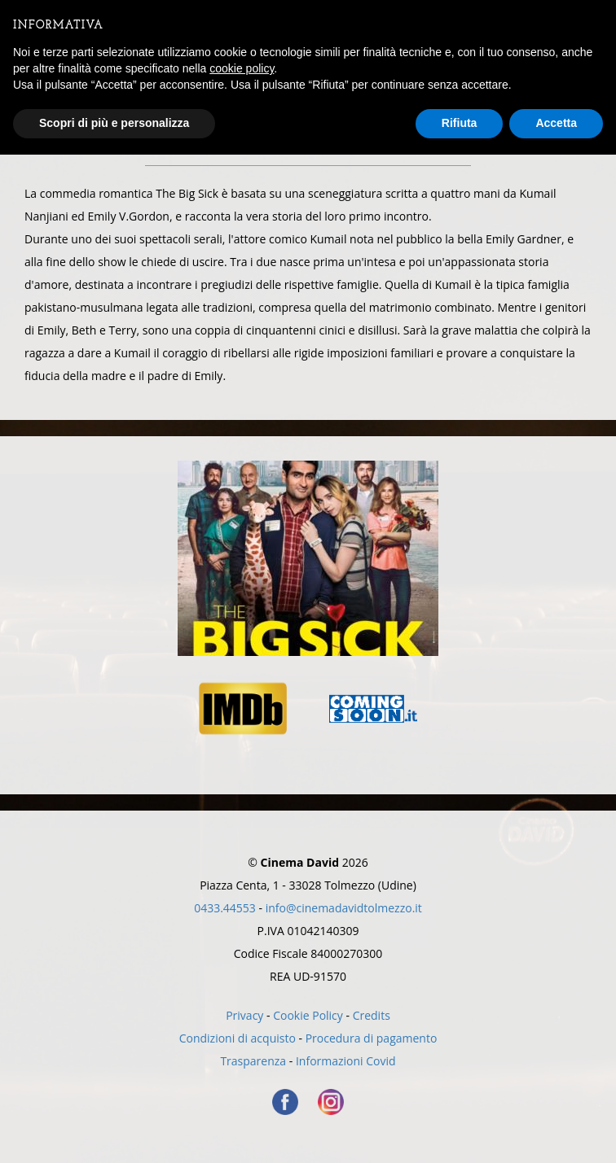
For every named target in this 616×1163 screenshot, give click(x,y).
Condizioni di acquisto (237, 1038)
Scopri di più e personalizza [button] (114, 122)
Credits (371, 1015)
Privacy (244, 1015)
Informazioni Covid (346, 1061)
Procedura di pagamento (372, 1038)
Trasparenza (253, 1061)
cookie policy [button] (241, 68)
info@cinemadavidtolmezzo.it (344, 908)
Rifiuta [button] (459, 122)
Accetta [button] (556, 122)
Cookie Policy (308, 1015)
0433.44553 (225, 908)
